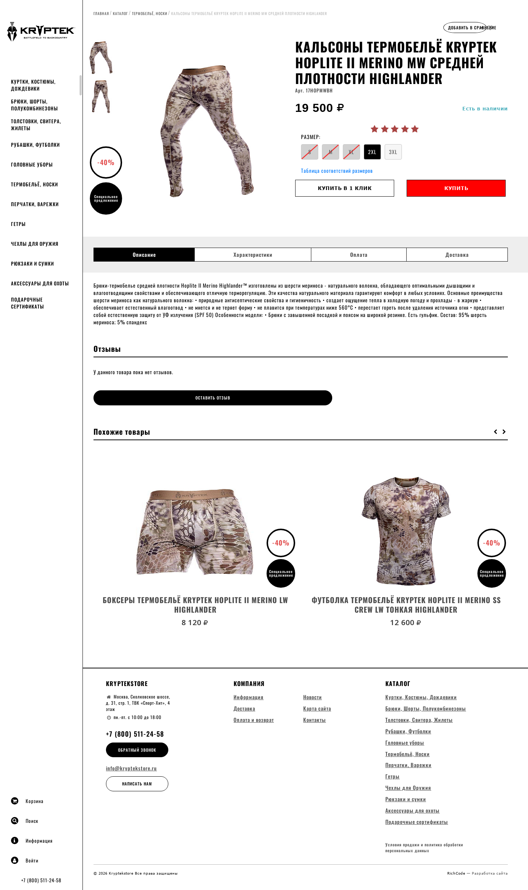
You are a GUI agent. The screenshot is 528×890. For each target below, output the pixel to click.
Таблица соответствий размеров (337, 170)
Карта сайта (317, 705)
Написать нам (137, 781)
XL (351, 152)
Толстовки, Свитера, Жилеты (36, 124)
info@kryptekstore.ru (131, 765)
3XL (393, 152)
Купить (456, 188)
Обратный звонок (137, 746)
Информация (32, 840)
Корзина (27, 801)
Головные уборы (32, 164)
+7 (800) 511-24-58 (41, 880)
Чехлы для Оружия (34, 243)
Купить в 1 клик (345, 188)
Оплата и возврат (254, 716)
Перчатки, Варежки (35, 204)
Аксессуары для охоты (40, 283)
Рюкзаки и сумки (32, 263)
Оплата (359, 254)
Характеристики (253, 254)
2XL (372, 152)
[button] (495, 428)
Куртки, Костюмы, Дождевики (33, 85)
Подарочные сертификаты (27, 303)
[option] (207, 130)
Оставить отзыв (145, 398)
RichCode (457, 872)
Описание (144, 254)
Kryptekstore (127, 680)
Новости (312, 693)
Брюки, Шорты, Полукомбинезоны (34, 105)
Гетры (18, 223)
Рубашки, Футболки (35, 144)
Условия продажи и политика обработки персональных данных (424, 847)
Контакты (314, 716)
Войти (24, 860)
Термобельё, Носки (34, 184)
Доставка (457, 254)
